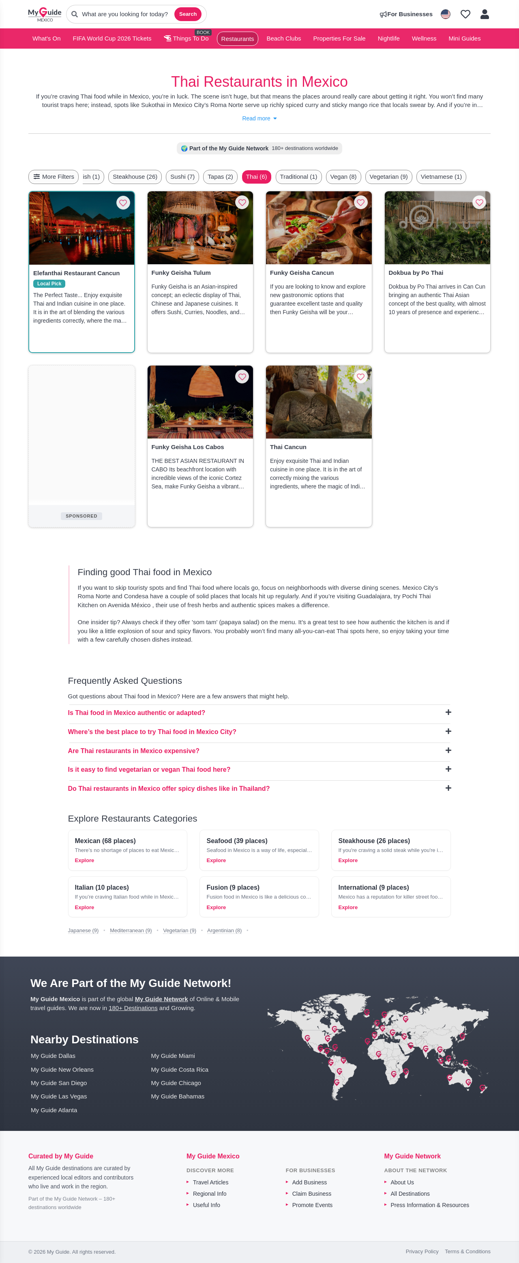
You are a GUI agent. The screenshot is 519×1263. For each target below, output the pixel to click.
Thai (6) (256, 176)
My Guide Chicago (176, 1082)
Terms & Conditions (468, 1251)
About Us (402, 1182)
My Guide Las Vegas (59, 1096)
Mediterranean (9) (131, 930)
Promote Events (312, 1205)
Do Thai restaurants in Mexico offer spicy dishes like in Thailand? (259, 788)
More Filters (53, 176)
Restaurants (237, 38)
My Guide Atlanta (54, 1110)
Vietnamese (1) (441, 176)
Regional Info (210, 1193)
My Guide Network (161, 998)
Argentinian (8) (224, 930)
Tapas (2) (220, 176)
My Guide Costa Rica (180, 1069)
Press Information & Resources (430, 1205)
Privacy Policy (422, 1251)
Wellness (424, 38)
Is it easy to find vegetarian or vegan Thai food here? (259, 769)
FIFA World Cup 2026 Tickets (112, 38)
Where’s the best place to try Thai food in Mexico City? (259, 731)
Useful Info (206, 1205)
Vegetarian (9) (389, 176)
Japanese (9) (83, 930)
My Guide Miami (173, 1055)
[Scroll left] (91, 176)
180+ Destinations (133, 1007)
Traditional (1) (298, 176)
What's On (46, 38)
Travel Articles (210, 1182)
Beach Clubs (283, 38)
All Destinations (410, 1193)
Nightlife (389, 38)
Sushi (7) (182, 176)
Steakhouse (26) (135, 176)
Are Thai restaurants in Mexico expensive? (259, 750)
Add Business (309, 1182)
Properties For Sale (339, 38)
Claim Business (311, 1193)
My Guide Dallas (53, 1055)
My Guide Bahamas (178, 1096)
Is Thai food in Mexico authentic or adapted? (259, 712)
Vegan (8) (343, 176)
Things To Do (186, 38)
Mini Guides (465, 38)
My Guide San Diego (59, 1082)
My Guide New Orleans (62, 1069)
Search (188, 14)
